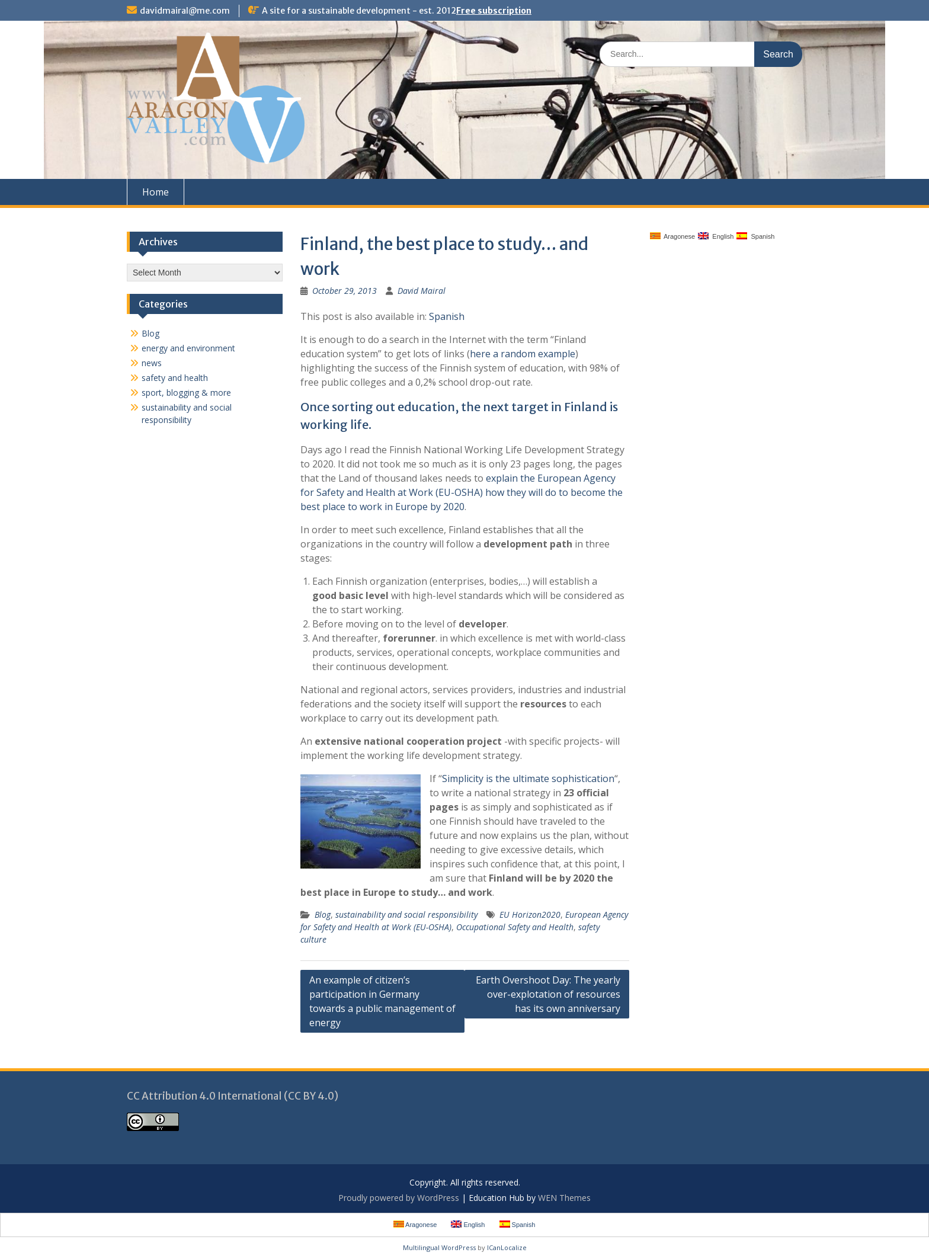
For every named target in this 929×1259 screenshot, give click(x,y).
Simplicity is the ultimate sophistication (528, 778)
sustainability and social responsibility (406, 914)
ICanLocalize (507, 1247)
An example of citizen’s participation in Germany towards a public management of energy (382, 1001)
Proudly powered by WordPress (398, 1197)
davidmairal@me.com (185, 10)
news (152, 363)
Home (155, 191)
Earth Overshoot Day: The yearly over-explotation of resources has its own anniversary (548, 994)
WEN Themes (564, 1197)
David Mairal (422, 290)
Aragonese (673, 236)
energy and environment (188, 348)
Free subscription (493, 10)
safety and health (175, 377)
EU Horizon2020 (529, 914)
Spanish (446, 316)
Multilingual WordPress (439, 1247)
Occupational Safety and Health (515, 927)
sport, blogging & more (186, 392)
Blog (323, 914)
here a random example (522, 353)
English (715, 236)
